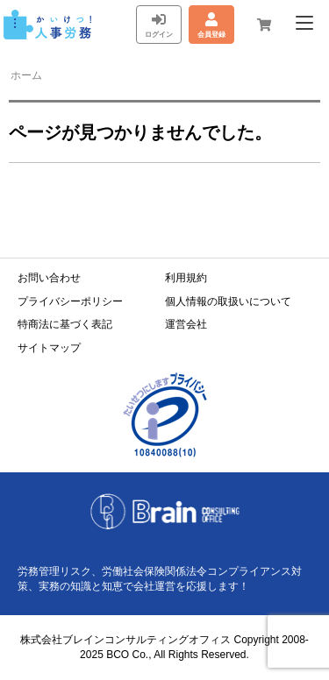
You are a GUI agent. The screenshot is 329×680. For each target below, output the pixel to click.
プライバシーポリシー (70, 301)
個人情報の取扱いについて (228, 301)
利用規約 (186, 278)
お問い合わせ (49, 278)
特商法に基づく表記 (65, 324)
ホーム (26, 75)
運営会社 (186, 324)
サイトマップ (49, 348)
